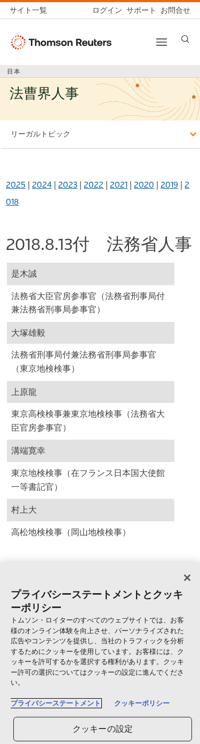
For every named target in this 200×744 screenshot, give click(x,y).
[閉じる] (187, 577)
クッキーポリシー (142, 703)
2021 (118, 185)
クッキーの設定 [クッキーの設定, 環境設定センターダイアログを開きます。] (103, 728)
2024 (42, 185)
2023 (67, 185)
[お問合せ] (173, 10)
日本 (14, 71)
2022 (93, 185)
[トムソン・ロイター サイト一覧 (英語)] (30, 10)
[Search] (185, 39)
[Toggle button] (161, 42)
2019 (169, 185)
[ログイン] (105, 10)
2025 (16, 185)
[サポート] (139, 10)
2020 (144, 185)
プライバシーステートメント (56, 703)
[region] (100, 653)
